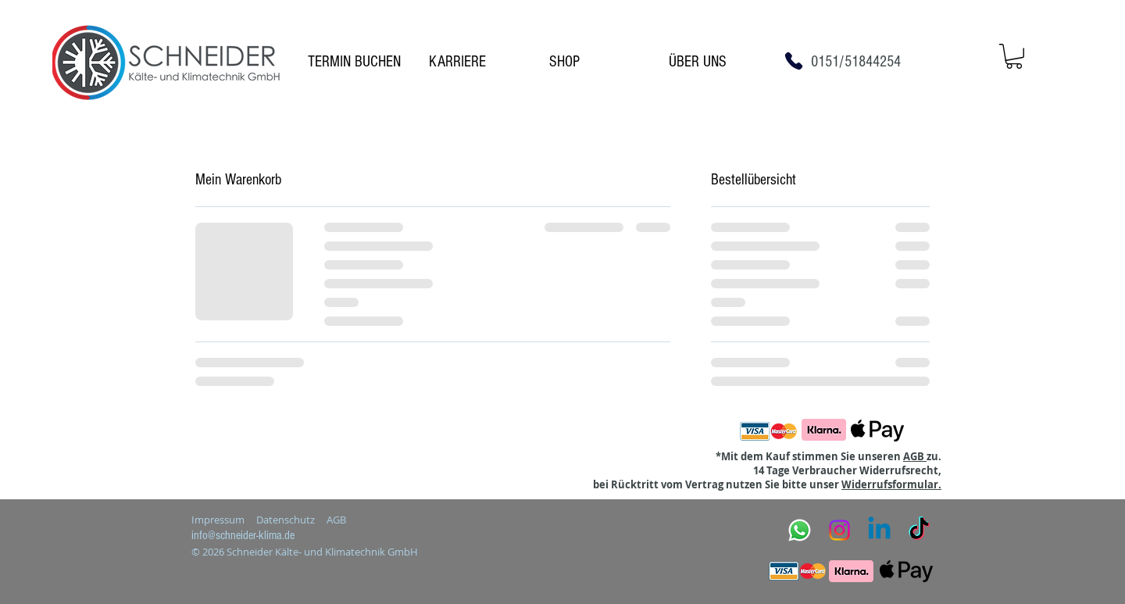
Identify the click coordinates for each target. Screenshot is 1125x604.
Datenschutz (285, 520)
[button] (1014, 56)
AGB (915, 456)
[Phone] (794, 61)
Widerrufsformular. (891, 484)
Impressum (218, 520)
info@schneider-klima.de (243, 535)
